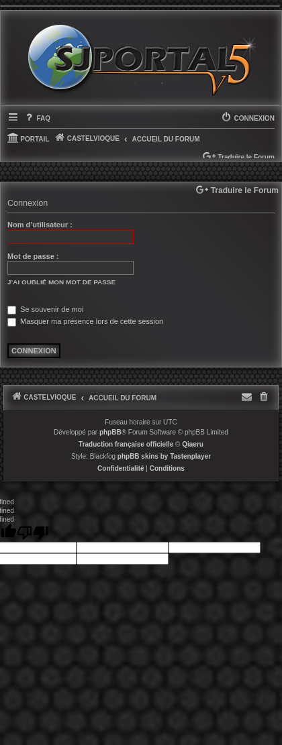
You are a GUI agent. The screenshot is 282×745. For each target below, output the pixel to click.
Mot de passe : (33, 256)
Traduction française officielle (126, 444)
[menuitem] (36, 119)
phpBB (110, 432)
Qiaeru (192, 444)
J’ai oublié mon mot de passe (61, 282)
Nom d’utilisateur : (40, 225)
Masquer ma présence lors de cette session (85, 321)
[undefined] (33, 533)
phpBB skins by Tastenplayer (164, 456)
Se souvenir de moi (45, 309)
